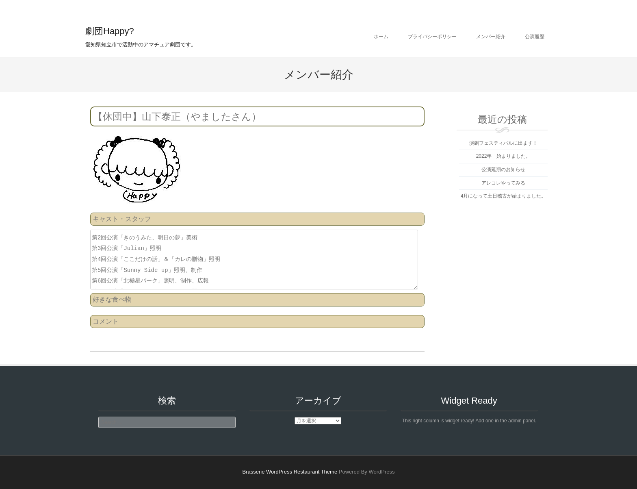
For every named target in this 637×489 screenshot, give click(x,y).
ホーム (381, 36)
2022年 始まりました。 (503, 156)
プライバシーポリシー (432, 36)
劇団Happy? (109, 31)
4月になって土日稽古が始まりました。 (503, 196)
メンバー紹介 (490, 36)
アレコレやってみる (503, 183)
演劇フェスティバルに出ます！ (503, 143)
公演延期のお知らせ (503, 169)
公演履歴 (534, 36)
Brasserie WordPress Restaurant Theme (290, 472)
